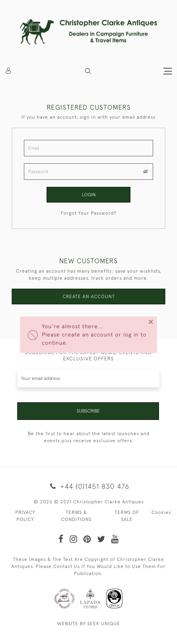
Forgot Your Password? (88, 213)
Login (89, 194)
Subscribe (88, 411)
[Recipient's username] (88, 378)
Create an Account (89, 296)
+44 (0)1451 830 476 (88, 486)
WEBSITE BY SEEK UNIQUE (88, 623)
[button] (88, 71)
